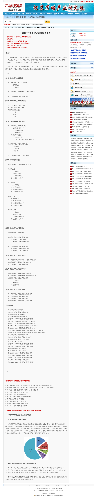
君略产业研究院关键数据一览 (79, 166)
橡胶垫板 (83, 140)
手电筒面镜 (82, 156)
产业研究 (28, 14)
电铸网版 (79, 150)
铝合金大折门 (89, 140)
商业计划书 (21, 14)
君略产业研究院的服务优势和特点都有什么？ (82, 174)
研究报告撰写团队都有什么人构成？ (81, 186)
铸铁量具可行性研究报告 (78, 129)
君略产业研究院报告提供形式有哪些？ (82, 188)
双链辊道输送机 (84, 159)
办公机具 (90, 143)
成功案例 (49, 14)
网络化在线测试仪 (75, 143)
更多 (92, 63)
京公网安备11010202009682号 (42, 495)
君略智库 (77, 14)
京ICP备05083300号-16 (57, 495)
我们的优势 (74, 40)
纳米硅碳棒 (87, 147)
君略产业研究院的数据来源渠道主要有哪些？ (82, 184)
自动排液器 (84, 150)
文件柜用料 (84, 152)
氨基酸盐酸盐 (86, 138)
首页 (12, 27)
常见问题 (73, 163)
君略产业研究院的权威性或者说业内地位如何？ (82, 177)
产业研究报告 (17, 27)
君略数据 (70, 14)
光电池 (13, 24)
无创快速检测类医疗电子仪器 (81, 154)
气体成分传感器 (78, 138)
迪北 (42, 24)
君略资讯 (63, 14)
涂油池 (89, 150)
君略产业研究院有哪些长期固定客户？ (82, 181)
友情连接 (66, 485)
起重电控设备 (76, 159)
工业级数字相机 (80, 147)
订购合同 (19, 45)
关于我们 (70, 1)
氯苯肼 (72, 138)
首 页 (6, 14)
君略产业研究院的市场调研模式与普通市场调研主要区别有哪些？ (82, 179)
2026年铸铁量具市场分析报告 (79, 112)
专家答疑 (56, 14)
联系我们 (76, 1)
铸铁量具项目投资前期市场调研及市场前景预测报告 (82, 122)
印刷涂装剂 (88, 156)
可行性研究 (12, 14)
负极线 (79, 152)
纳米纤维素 (38, 24)
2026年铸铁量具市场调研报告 (79, 119)
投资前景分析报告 (21, 17)
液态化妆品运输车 (30, 24)
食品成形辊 (76, 156)
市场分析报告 (10, 17)
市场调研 (35, 14)
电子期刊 (84, 14)
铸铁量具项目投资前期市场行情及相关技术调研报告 (82, 125)
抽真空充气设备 (80, 145)
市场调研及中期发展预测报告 (36, 17)
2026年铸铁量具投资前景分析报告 (81, 114)
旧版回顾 (57, 485)
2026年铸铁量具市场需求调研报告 (81, 127)
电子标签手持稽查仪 (20, 24)
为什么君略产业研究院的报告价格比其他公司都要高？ (82, 169)
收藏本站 (47, 485)
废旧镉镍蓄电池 (84, 143)
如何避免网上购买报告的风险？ (80, 193)
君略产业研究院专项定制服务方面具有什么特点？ (82, 172)
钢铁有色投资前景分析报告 (29, 27)
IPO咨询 (42, 14)
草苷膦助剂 (73, 145)
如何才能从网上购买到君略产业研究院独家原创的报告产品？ (82, 191)
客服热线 (73, 30)
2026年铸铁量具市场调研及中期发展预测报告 (82, 117)
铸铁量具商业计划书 (77, 132)
